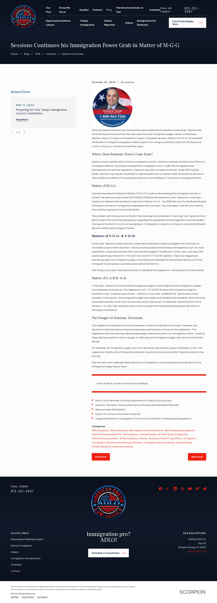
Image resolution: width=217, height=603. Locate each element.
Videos (15, 551)
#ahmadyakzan (100, 430)
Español (84, 9)
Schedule (154, 9)
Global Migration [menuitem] (109, 22)
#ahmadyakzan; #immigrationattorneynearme (137, 430)
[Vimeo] (197, 488)
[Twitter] (167, 491)
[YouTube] (189, 488)
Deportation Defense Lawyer (27, 539)
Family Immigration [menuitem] (87, 22)
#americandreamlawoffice (107, 434)
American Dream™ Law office (165, 438)
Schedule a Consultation (108, 553)
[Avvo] (204, 488)
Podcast (97, 9)
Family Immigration (21, 545)
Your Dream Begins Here (187, 22)
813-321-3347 (191, 10)
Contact (15, 570)
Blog (109, 9)
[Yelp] (182, 488)
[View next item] (24, 198)
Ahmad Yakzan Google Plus (173, 434)
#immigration (131, 434)
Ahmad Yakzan (148, 434)
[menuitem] (15, 597)
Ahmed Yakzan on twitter (133, 438)
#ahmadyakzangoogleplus (179, 430)
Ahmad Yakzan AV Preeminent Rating (112, 446)
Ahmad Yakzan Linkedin (105, 438)
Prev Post (100, 456)
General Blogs (184, 442)
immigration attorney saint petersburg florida (117, 442)
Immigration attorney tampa (159, 442)
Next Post (197, 456)
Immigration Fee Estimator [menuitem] (146, 22)
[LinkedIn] (175, 488)
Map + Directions (196, 551)
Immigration (190, 438)
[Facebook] (160, 488)
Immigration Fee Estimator (26, 558)
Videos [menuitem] (129, 22)
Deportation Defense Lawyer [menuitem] (58, 22)
